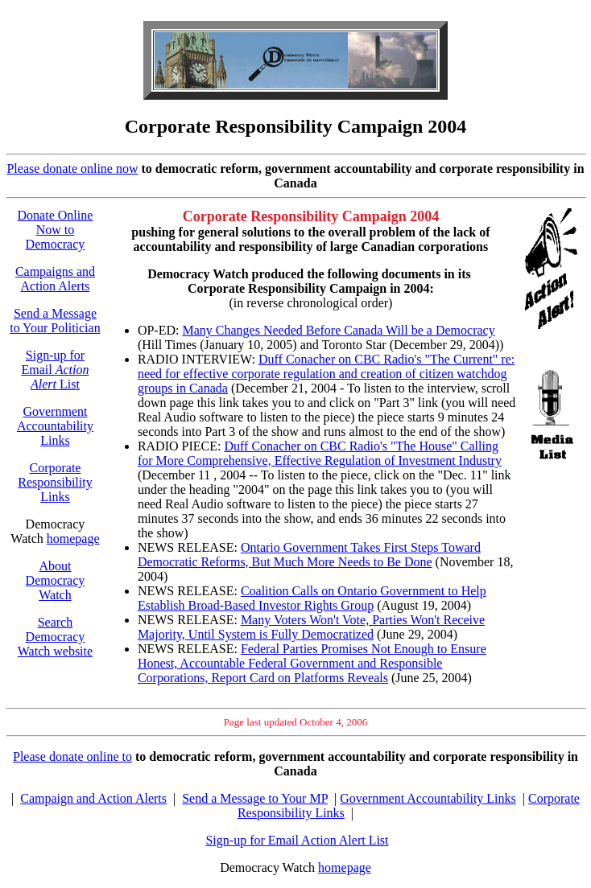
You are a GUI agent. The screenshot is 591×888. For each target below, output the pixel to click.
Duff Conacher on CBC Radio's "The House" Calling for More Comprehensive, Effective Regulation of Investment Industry (320, 453)
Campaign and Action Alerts (93, 798)
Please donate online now (72, 168)
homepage (73, 538)
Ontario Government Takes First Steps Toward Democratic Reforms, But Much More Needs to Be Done (309, 555)
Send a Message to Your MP (255, 798)
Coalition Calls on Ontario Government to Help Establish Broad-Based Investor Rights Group (312, 598)
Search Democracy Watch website (55, 636)
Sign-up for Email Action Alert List (296, 840)
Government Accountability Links (55, 426)
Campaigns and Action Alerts (55, 279)
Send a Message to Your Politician (55, 320)
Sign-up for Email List (55, 369)
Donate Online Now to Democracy (55, 229)
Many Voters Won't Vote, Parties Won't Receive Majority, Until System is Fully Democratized (311, 627)
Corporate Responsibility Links (55, 482)
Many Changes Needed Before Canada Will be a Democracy (338, 330)
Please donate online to (72, 756)
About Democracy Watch (55, 580)
